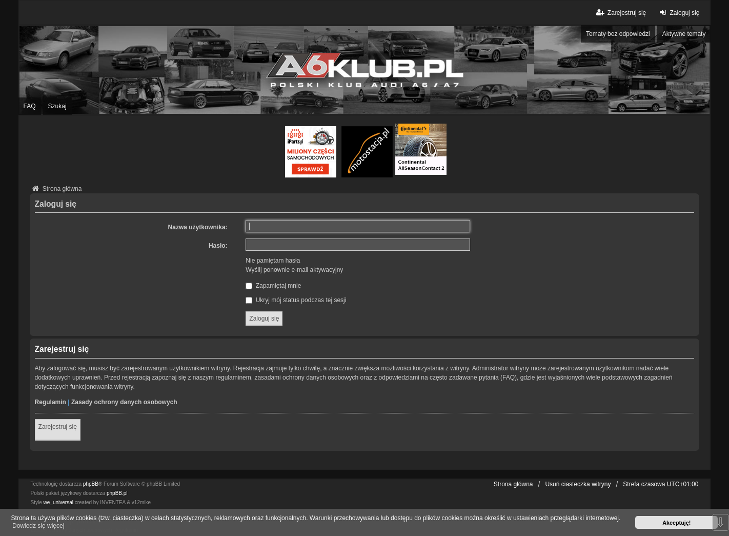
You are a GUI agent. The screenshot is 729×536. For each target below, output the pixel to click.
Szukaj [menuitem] (57, 106)
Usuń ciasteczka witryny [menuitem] (578, 484)
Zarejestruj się (57, 426)
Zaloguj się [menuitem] (678, 12)
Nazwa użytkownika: (198, 227)
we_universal (58, 502)
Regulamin (50, 402)
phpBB (90, 484)
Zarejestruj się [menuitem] (620, 12)
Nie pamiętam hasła (273, 260)
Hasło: (218, 245)
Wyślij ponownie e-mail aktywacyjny (294, 269)
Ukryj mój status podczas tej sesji (296, 300)
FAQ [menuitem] (30, 106)
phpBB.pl (117, 493)
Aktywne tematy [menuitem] (684, 33)
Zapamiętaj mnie (273, 285)
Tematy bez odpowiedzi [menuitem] (618, 33)
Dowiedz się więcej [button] (38, 525)
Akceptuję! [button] (676, 523)
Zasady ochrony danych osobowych (124, 402)
